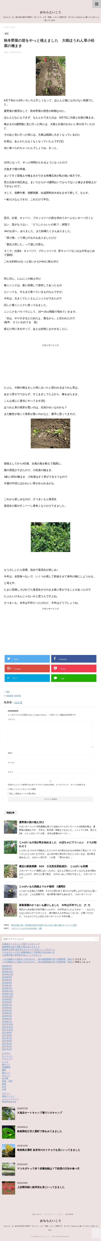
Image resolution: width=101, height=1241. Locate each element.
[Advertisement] (50, 365)
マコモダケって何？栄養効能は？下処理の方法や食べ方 (28, 952)
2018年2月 (7, 1019)
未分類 (5, 1078)
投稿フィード (8, 1096)
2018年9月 (7, 999)
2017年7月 (7, 1038)
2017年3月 (7, 1049)
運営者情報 (69, 1214)
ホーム (59, 1214)
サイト (10, 772)
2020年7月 (7, 966)
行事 (4, 1089)
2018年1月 (7, 1021)
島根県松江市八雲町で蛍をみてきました (21, 947)
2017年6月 (7, 1041)
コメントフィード (10, 1099)
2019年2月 (7, 988)
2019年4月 (7, 983)
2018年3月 (7, 1016)
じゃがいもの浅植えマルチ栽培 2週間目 (42, 886)
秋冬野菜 (17, 696)
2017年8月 (7, 1035)
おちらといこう (50, 12)
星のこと (6, 1073)
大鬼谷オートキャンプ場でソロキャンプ (21, 944)
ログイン (6, 1093)
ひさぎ (18, 702)
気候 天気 (7, 1081)
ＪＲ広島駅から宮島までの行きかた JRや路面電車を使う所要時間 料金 (37, 959)
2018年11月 (7, 994)
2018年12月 (7, 991)
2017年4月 (7, 1046)
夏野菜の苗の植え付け (33, 822)
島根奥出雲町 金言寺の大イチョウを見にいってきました (28, 949)
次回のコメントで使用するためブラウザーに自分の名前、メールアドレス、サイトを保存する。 (47, 785)
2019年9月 (7, 977)
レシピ (5, 1061)
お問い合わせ (36, 1214)
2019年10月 (7, 974)
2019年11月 (7, 971)
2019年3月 (7, 985)
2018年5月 (7, 1010)
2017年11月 (7, 1027)
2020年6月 (7, 969)
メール (11, 762)
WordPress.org (9, 1101)
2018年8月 (7, 1002)
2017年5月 (7, 1044)
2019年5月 (7, 980)
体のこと (6, 1064)
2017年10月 (7, 1030)
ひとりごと (7, 1056)
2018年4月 (7, 1013)
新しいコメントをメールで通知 (23, 789)
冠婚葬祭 (6, 1067)
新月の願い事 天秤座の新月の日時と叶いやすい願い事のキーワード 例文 (44, 925)
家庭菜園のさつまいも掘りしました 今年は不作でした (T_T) (54, 905)
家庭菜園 (9, 696)
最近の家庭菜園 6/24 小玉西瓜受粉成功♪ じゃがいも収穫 (53, 866)
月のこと (6, 1075)
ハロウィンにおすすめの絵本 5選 (26, 928)
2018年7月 (7, 1005)
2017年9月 (7, 1032)
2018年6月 (7, 1007)
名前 (10, 753)
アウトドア (7, 1059)
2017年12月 (7, 1024)
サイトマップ (49, 1214)
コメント (11, 719)
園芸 (8, 692)
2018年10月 (7, 996)
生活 (4, 1086)
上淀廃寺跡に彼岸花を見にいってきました (22, 955)
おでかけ (6, 1053)
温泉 (4, 1084)
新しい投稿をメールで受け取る (23, 794)
